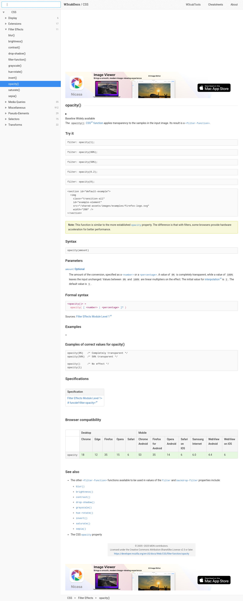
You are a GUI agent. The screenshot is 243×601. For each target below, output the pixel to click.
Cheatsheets (215, 4)
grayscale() (14, 65)
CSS (85, 4)
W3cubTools (193, 4)
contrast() (14, 47)
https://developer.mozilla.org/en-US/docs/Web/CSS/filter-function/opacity (151, 553)
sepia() (12, 96)
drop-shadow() (17, 53)
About (234, 4)
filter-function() (17, 59)
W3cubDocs (72, 4)
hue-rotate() (15, 71)
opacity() (13, 83)
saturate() (14, 90)
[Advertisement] (151, 42)
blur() (11, 35)
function (98, 123)
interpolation (212, 279)
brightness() (15, 41)
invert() (12, 77)
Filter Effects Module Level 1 (93, 316)
